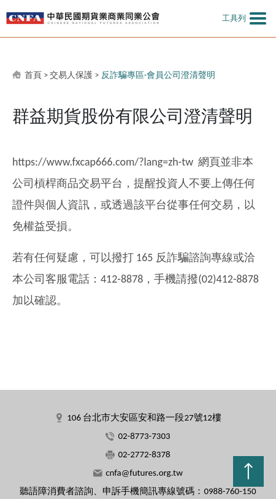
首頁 (33, 75)
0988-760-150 (230, 491)
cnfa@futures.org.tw (144, 472)
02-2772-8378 (144, 454)
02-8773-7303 (144, 435)
